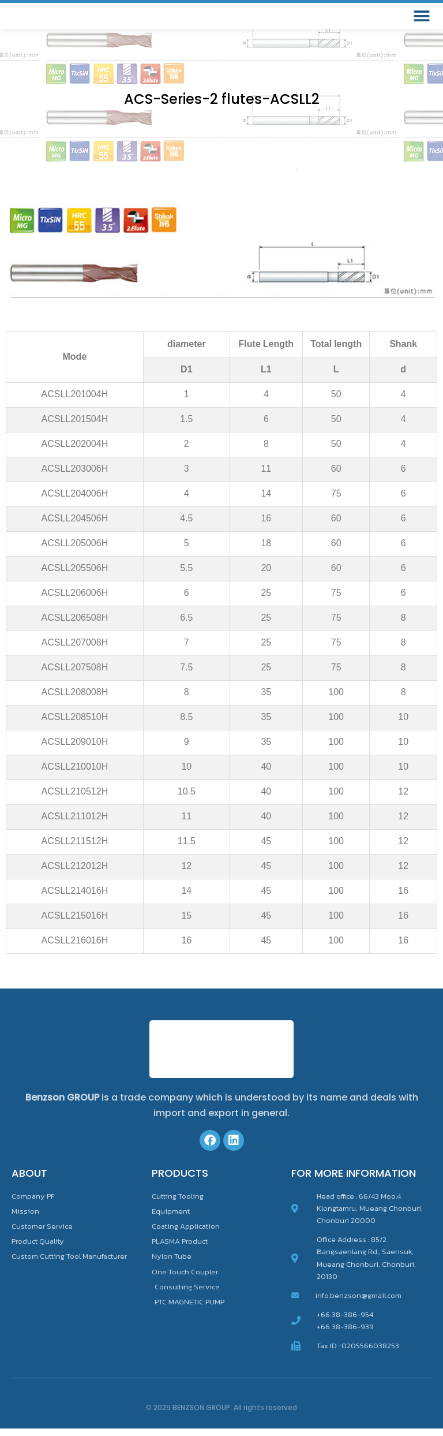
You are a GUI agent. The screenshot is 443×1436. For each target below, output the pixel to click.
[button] (421, 20)
